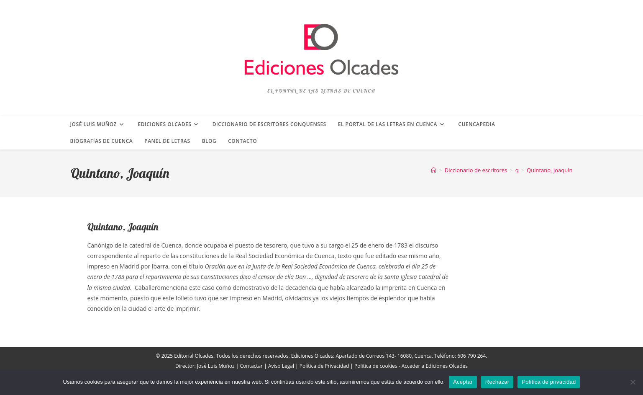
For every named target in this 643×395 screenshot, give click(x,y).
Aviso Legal (281, 365)
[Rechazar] (632, 382)
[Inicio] (433, 170)
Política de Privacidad (324, 365)
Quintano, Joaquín (549, 170)
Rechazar (497, 382)
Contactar (251, 365)
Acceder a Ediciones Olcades (435, 365)
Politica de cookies (375, 365)
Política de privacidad (549, 382)
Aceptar (463, 382)
